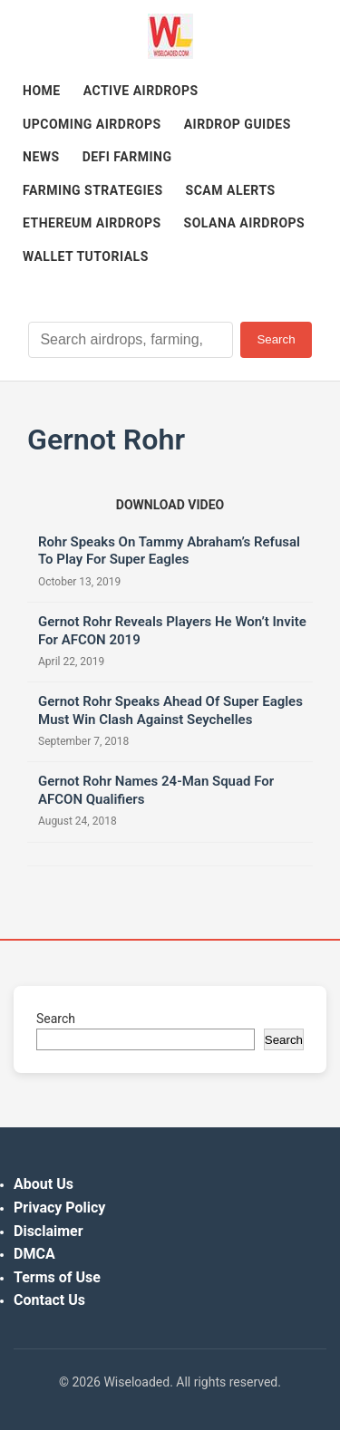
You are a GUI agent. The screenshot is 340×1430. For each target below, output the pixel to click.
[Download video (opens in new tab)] (170, 505)
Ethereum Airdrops (92, 223)
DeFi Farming (127, 157)
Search (276, 339)
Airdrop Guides (237, 124)
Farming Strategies (93, 190)
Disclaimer (48, 1231)
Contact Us (49, 1300)
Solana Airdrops (245, 223)
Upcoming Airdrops (92, 124)
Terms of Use (57, 1277)
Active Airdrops (141, 90)
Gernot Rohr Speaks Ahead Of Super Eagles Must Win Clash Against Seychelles (170, 710)
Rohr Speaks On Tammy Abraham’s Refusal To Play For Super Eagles (169, 551)
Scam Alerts (231, 190)
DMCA (34, 1253)
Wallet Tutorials (86, 256)
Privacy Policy (59, 1207)
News (41, 157)
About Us (43, 1184)
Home (42, 90)
